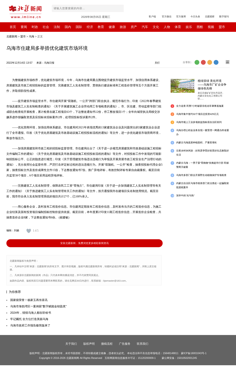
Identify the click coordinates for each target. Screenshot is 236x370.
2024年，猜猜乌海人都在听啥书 (30, 312)
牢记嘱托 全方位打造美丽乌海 (29, 319)
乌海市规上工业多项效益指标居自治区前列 (199, 122)
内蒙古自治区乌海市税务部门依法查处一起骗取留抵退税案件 (202, 185)
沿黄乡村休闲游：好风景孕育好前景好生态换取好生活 (202, 152)
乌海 (31, 36)
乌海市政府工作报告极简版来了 (30, 325)
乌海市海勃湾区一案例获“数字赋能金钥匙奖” (38, 306)
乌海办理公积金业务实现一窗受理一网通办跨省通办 (202, 132)
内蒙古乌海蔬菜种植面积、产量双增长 (196, 142)
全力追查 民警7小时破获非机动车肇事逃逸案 (200, 106)
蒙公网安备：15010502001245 (179, 358)
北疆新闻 (11, 36)
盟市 (222, 27)
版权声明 (89, 343)
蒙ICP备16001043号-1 (193, 353)
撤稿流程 (107, 343)
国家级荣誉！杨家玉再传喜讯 (29, 300)
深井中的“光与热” (185, 195)
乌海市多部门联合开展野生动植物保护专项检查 (201, 175)
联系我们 (142, 343)
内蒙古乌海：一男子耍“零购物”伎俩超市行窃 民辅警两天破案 (202, 164)
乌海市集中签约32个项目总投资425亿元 (197, 114)
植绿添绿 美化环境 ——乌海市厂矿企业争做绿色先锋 (212, 84)
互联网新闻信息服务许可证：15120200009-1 (130, 358)
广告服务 (124, 343)
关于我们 (71, 343)
